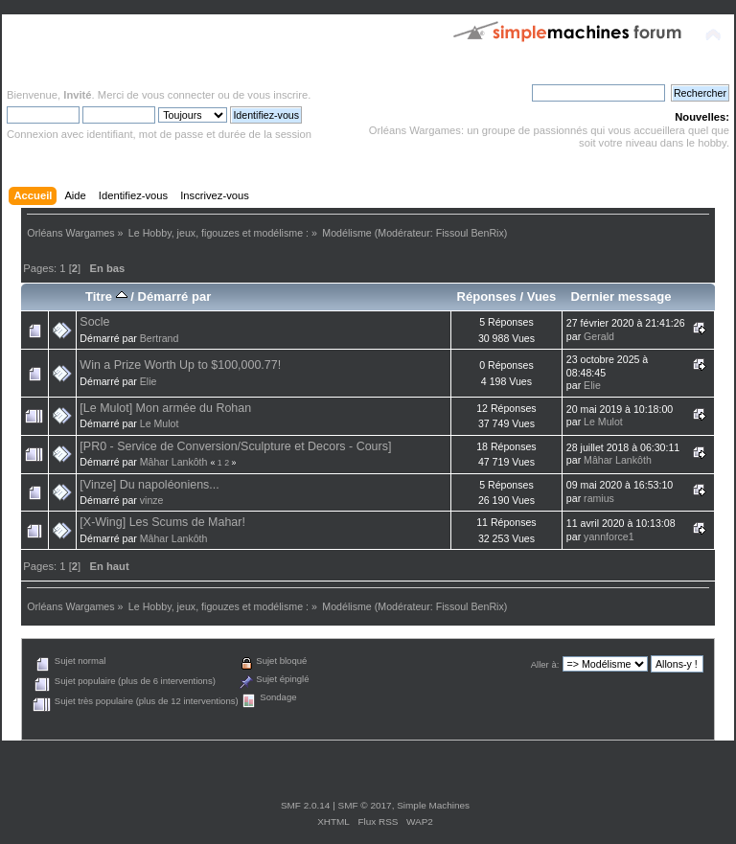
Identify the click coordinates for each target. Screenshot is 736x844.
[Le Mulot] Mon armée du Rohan (165, 408)
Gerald (599, 336)
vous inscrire (277, 95)
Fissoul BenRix (470, 233)
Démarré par (174, 296)
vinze (152, 500)
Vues (542, 296)
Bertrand (159, 338)
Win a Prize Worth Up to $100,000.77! (180, 365)
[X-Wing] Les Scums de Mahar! (162, 522)
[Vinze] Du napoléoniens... (149, 484)
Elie (148, 381)
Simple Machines (433, 805)
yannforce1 (608, 536)
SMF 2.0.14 (306, 805)
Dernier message (620, 296)
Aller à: (545, 664)
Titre (106, 296)
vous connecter (178, 95)
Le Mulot (159, 423)
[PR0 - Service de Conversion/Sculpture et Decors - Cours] (235, 446)
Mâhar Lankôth (174, 462)
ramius (599, 498)
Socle (94, 322)
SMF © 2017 (365, 805)
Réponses (487, 296)
